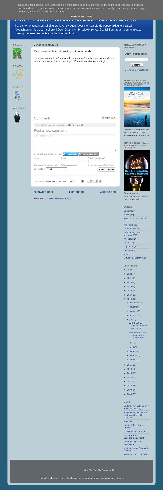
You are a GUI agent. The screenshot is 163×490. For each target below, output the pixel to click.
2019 (129, 286)
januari (133, 359)
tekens (127, 254)
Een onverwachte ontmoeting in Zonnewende (137, 335)
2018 (129, 290)
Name (36, 158)
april (132, 347)
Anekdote (128, 239)
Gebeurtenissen (131, 229)
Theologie (128, 225)
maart (133, 351)
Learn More (77, 16)
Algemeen (128, 246)
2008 (129, 394)
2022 (129, 274)
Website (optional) (96, 158)
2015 (129, 365)
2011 (129, 381)
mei (132, 343)
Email (63, 158)
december (135, 302)
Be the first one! (75, 125)
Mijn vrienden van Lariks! (135, 431)
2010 (129, 386)
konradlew (88, 478)
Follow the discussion (113, 117)
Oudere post (108, 191)
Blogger (119, 478)
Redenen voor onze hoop (136, 454)
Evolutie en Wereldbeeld (135, 218)
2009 (129, 390)
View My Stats (90, 470)
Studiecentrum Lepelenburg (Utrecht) (134, 436)
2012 (129, 377)
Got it (91, 16)
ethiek (126, 215)
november (135, 307)
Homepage (76, 191)
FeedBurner (143, 70)
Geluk (126, 243)
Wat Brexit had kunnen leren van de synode (138, 325)
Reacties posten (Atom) (59, 198)
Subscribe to (50, 169)
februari (134, 355)
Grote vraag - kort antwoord (132, 233)
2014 (129, 369)
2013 (129, 373)
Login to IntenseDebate (70, 154)
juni (132, 319)
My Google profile (106, 470)
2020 (129, 282)
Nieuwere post (43, 191)
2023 (129, 270)
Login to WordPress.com (88, 154)
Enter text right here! (75, 142)
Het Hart (128, 250)
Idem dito (128, 421)
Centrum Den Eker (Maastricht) (133, 443)
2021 (129, 278)
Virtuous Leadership (133, 258)
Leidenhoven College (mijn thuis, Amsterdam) (136, 407)
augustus (134, 315)
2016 (129, 299)
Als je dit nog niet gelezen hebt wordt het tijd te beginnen (136, 415)
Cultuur (127, 211)
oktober (133, 311)
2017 (129, 295)
